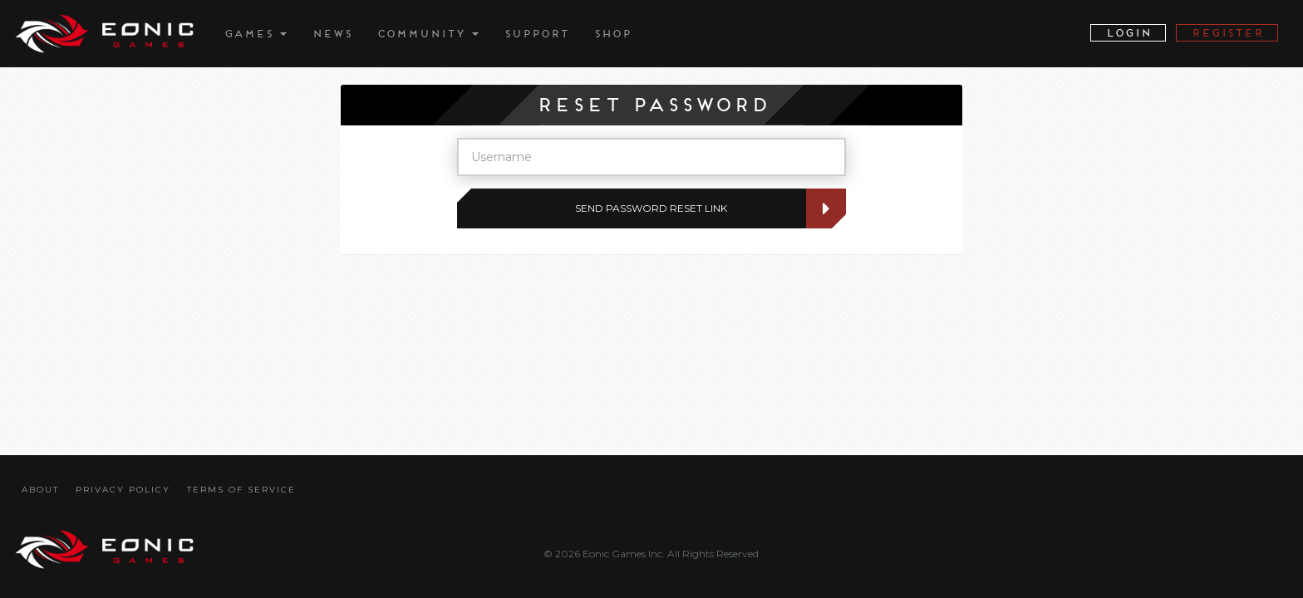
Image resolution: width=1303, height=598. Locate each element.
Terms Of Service (241, 489)
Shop (612, 33)
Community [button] (427, 33)
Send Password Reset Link (695, 208)
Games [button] (255, 33)
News (332, 33)
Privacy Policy (123, 489)
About (40, 489)
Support (536, 33)
